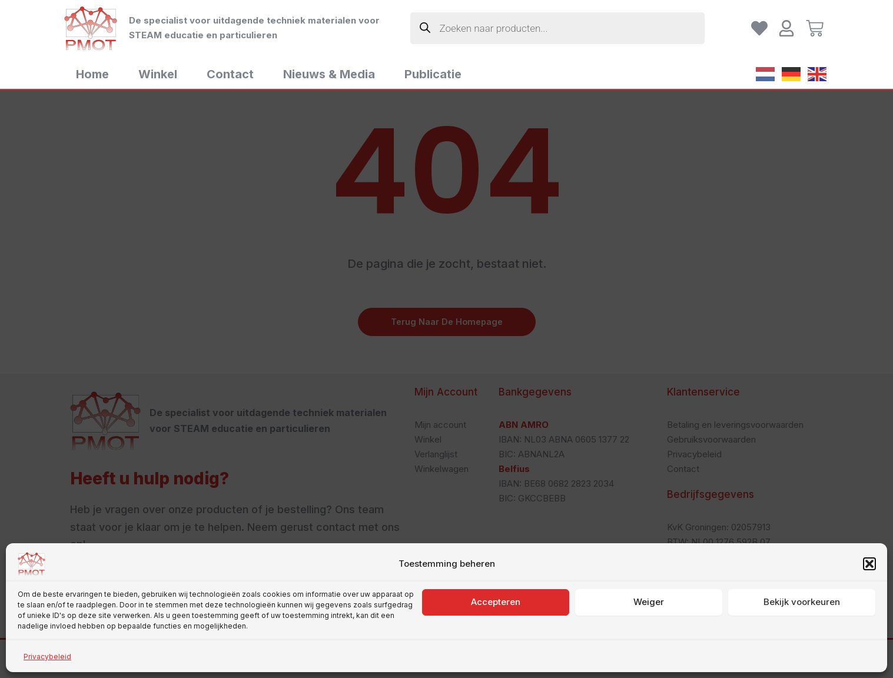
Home (92, 74)
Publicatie (433, 74)
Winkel (157, 74)
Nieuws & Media (329, 74)
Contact (230, 74)
